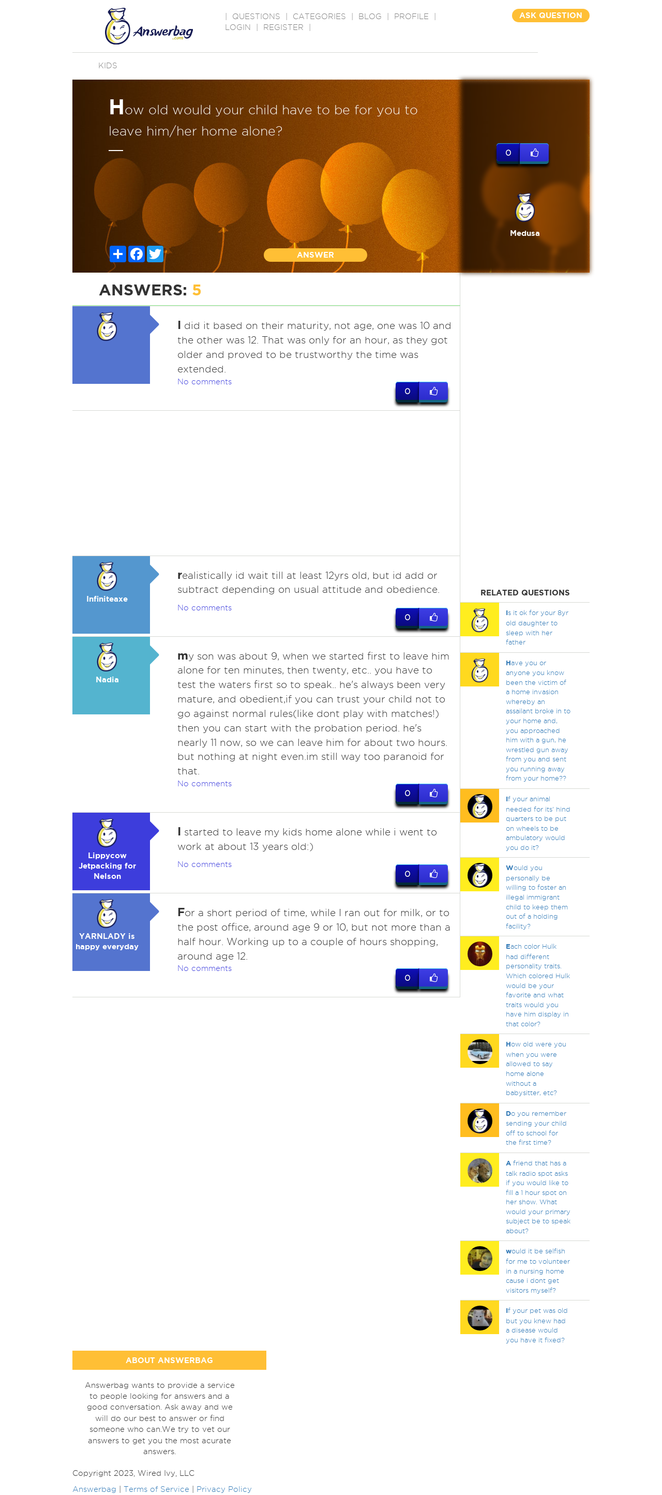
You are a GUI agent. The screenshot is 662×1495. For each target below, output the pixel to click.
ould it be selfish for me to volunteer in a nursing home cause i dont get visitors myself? (538, 1270)
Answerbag (94, 1489)
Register (283, 27)
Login (238, 27)
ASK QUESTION (550, 15)
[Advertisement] (266, 483)
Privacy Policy (224, 1489)
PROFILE (411, 16)
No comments (204, 382)
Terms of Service (156, 1489)
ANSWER (315, 254)
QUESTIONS (256, 16)
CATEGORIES (319, 16)
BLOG (370, 16)
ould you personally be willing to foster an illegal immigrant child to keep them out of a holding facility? (537, 896)
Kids (107, 66)
